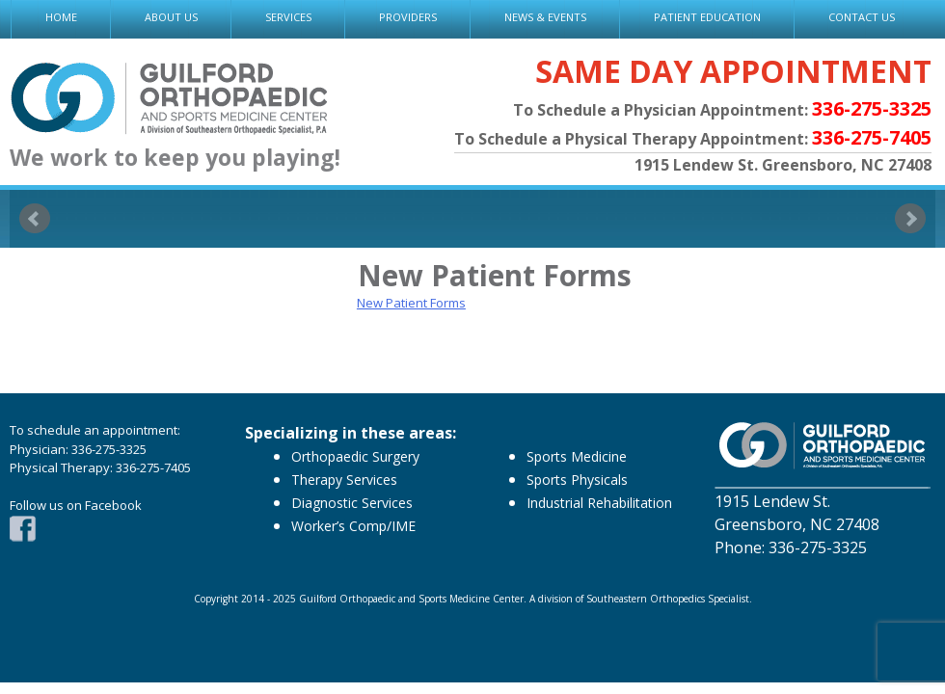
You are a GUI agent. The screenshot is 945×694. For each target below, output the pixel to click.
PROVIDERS (408, 17)
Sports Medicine (576, 456)
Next (910, 218)
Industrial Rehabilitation (599, 503)
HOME (61, 17)
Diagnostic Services (352, 503)
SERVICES (288, 17)
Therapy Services (344, 479)
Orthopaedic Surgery (355, 456)
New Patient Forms (411, 302)
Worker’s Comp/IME (353, 526)
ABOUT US (171, 17)
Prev (34, 218)
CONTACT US (861, 17)
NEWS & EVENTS (545, 17)
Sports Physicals (577, 479)
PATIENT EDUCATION (707, 17)
